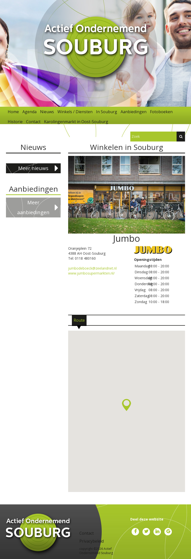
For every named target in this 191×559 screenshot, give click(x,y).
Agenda (29, 111)
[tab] (79, 320)
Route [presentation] (79, 320)
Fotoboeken (161, 111)
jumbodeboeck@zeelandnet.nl (92, 268)
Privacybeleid (91, 541)
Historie (15, 121)
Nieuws (47, 111)
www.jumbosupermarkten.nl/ (91, 273)
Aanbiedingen (133, 111)
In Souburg (106, 111)
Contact (33, 121)
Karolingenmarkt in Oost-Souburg (76, 121)
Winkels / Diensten (75, 111)
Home (13, 111)
